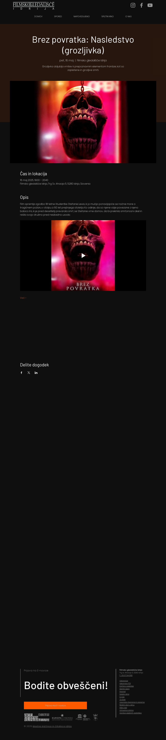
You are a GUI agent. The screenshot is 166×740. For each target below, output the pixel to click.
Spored (122, 691)
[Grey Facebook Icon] (141, 5)
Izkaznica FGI (125, 683)
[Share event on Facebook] (21, 372)
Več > (23, 298)
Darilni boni (124, 688)
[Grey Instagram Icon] (133, 5)
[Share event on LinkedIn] (36, 372)
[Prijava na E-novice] (55, 705)
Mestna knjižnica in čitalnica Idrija (52, 726)
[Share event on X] (28, 372)
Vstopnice (123, 680)
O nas (121, 697)
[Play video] (83, 255)
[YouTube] (150, 5)
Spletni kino (124, 694)
